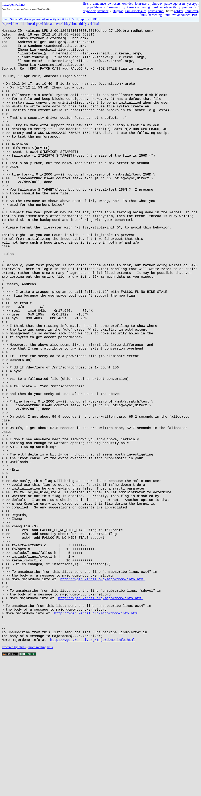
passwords (189, 7)
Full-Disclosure (135, 11)
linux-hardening (151, 15)
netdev (178, 11)
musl (155, 7)
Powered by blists (14, 783)
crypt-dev (89, 11)
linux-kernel (156, 11)
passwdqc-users (174, 3)
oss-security (117, 7)
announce (99, 3)
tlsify (176, 7)
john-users (142, 3)
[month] (77, 23)
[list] (96, 23)
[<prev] (7, 23)
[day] (67, 23)
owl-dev (127, 3)
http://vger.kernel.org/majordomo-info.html (102, 702)
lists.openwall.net (13, 4)
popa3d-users (96, 7)
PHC (195, 15)
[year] (88, 23)
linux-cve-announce (177, 15)
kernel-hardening (138, 7)
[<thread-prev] (33, 23)
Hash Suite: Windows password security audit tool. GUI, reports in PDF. (51, 19)
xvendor (102, 11)
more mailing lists (40, 783)
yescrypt (192, 3)
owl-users (113, 3)
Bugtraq (118, 11)
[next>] (17, 23)
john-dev (157, 3)
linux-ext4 (191, 11)
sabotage (166, 7)
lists (86, 3)
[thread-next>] (53, 23)
